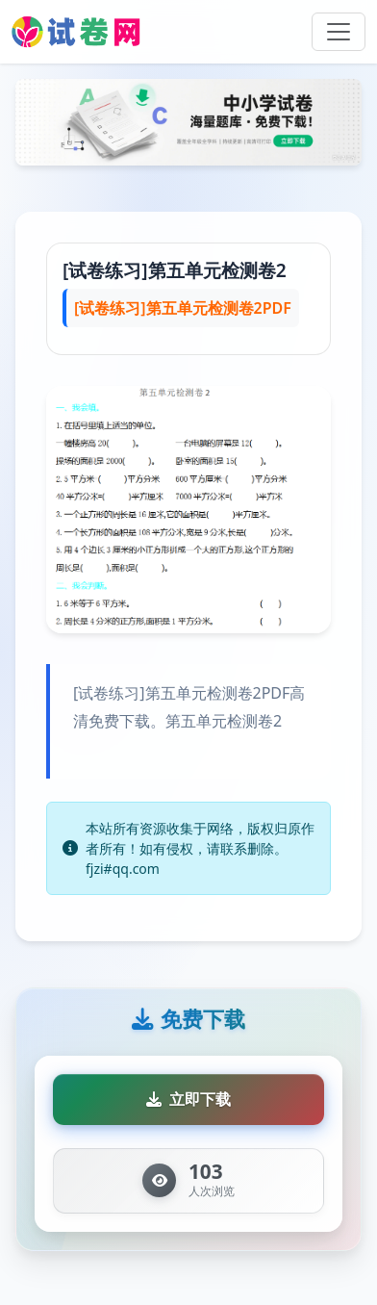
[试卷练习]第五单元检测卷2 (175, 270)
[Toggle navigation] (338, 32)
